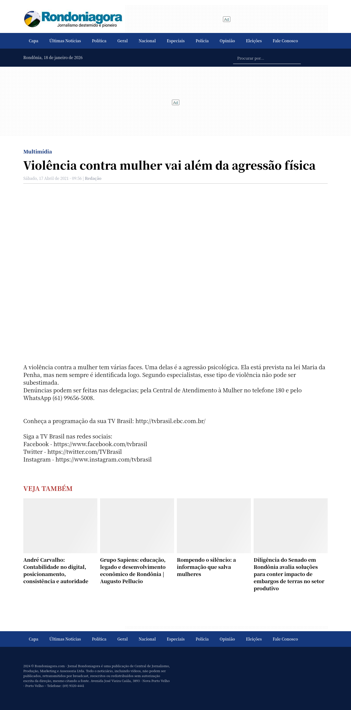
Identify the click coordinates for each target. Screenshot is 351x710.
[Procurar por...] (267, 57)
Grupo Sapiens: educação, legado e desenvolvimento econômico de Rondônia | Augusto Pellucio (133, 570)
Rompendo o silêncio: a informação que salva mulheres (206, 566)
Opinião (227, 40)
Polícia (202, 40)
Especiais (176, 40)
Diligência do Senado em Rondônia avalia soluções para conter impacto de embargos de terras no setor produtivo (289, 574)
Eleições (254, 40)
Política (99, 40)
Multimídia (37, 151)
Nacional (147, 40)
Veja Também (48, 488)
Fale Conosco (285, 40)
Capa (33, 40)
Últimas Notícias (65, 40)
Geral (122, 40)
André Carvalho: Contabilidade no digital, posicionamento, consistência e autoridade (55, 570)
